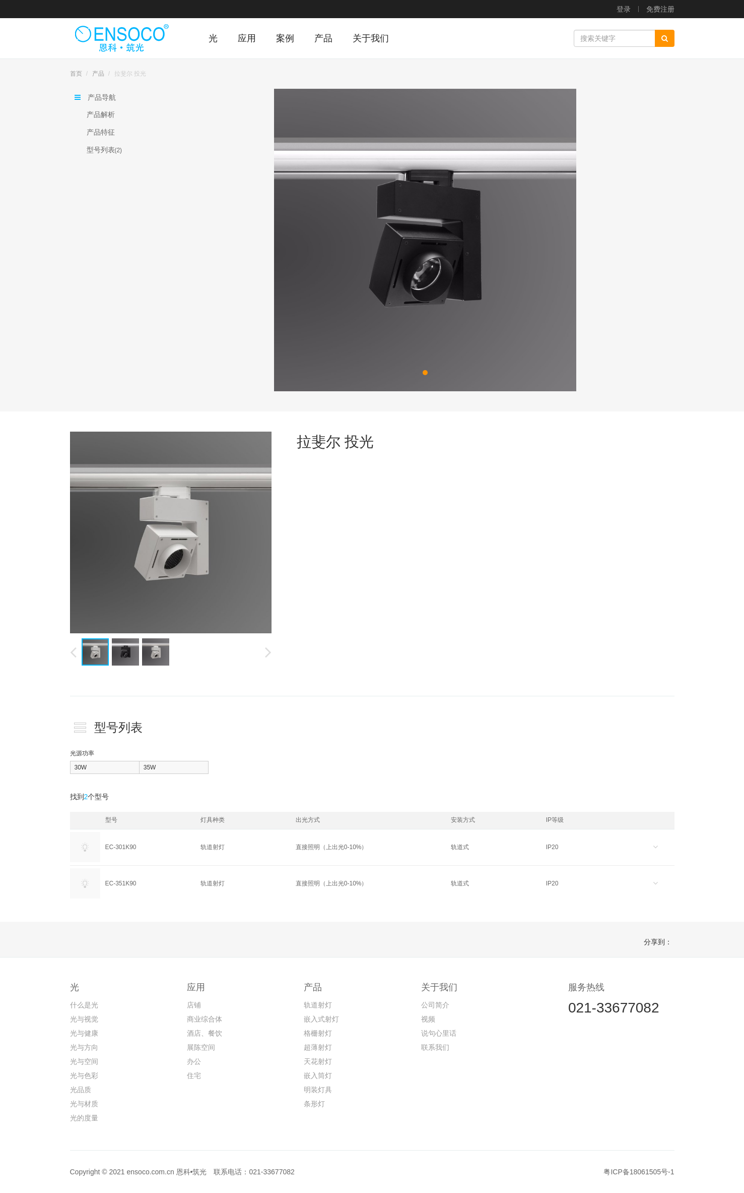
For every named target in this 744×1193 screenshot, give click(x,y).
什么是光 (84, 1005)
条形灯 (314, 1104)
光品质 (80, 1090)
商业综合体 (204, 1019)
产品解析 (101, 114)
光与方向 (84, 1047)
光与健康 (84, 1033)
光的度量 (84, 1118)
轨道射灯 (318, 1005)
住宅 (194, 1075)
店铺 (194, 1005)
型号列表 (104, 150)
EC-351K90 (121, 883)
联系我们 (435, 1047)
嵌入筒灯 (318, 1075)
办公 (194, 1061)
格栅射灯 (318, 1033)
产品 (98, 73)
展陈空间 (201, 1047)
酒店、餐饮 (204, 1033)
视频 (428, 1019)
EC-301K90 (121, 847)
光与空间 (84, 1061)
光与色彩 (84, 1075)
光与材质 (84, 1104)
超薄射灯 (318, 1047)
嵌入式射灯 (321, 1019)
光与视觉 (84, 1019)
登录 (624, 9)
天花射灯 (318, 1061)
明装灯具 (318, 1090)
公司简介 (435, 1005)
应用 (196, 987)
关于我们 (439, 987)
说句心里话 (438, 1033)
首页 (76, 73)
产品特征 (101, 132)
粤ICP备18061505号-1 (638, 1172)
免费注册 (660, 9)
